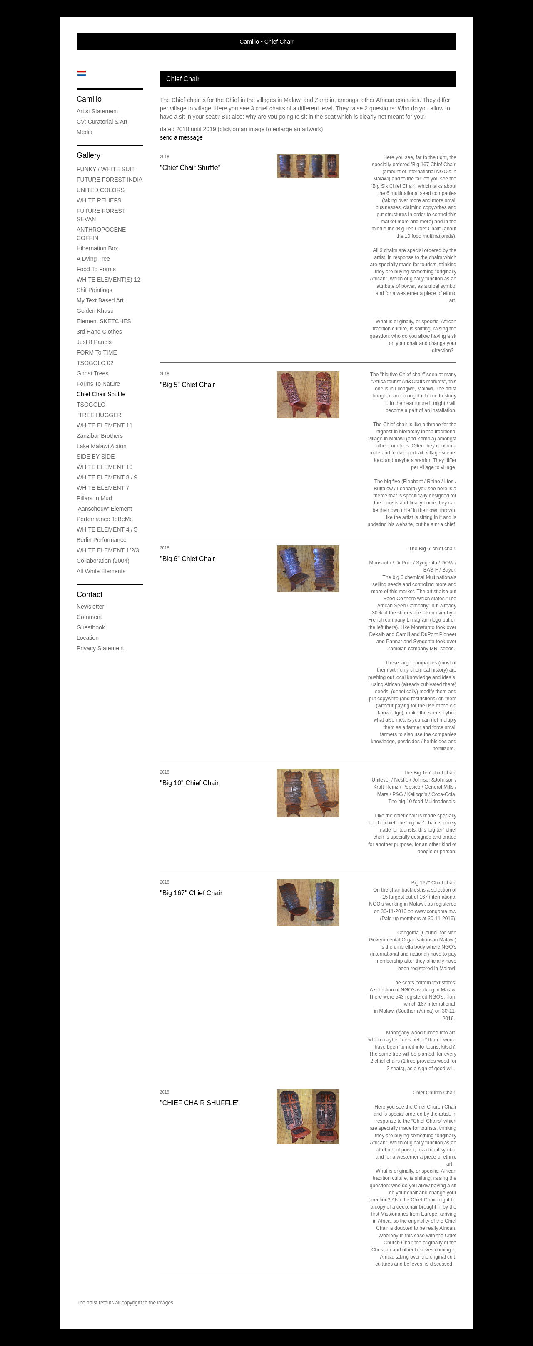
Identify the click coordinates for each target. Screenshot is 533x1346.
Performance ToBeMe (105, 519)
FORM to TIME (97, 352)
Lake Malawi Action (102, 446)
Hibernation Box (97, 248)
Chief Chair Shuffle (101, 394)
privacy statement (100, 648)
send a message (181, 137)
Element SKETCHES (104, 321)
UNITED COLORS (101, 190)
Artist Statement (97, 111)
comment (89, 617)
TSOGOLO (91, 404)
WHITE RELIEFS (99, 200)
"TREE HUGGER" (100, 415)
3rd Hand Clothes (99, 331)
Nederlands (81, 73)
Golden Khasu (95, 310)
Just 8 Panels (94, 342)
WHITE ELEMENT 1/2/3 (108, 550)
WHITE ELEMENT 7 (103, 487)
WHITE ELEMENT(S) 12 (108, 279)
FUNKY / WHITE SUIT (106, 169)
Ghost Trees (92, 373)
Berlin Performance (102, 540)
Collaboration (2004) (103, 560)
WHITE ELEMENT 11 (104, 425)
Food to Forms (96, 269)
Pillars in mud (94, 498)
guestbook (91, 627)
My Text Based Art (100, 300)
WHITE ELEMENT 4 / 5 (107, 529)
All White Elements (101, 571)
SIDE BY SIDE (96, 456)
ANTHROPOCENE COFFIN (101, 233)
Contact (89, 594)
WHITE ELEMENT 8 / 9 (107, 477)
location (88, 637)
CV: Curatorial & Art (102, 121)
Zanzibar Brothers (100, 435)
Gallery (88, 155)
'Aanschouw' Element (104, 508)
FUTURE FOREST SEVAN (101, 214)
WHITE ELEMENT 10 (104, 467)
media (84, 132)
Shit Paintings (94, 290)
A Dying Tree (93, 258)
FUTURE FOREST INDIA (109, 179)
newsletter (90, 606)
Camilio (249, 41)
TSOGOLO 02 (95, 363)
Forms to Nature (98, 383)
